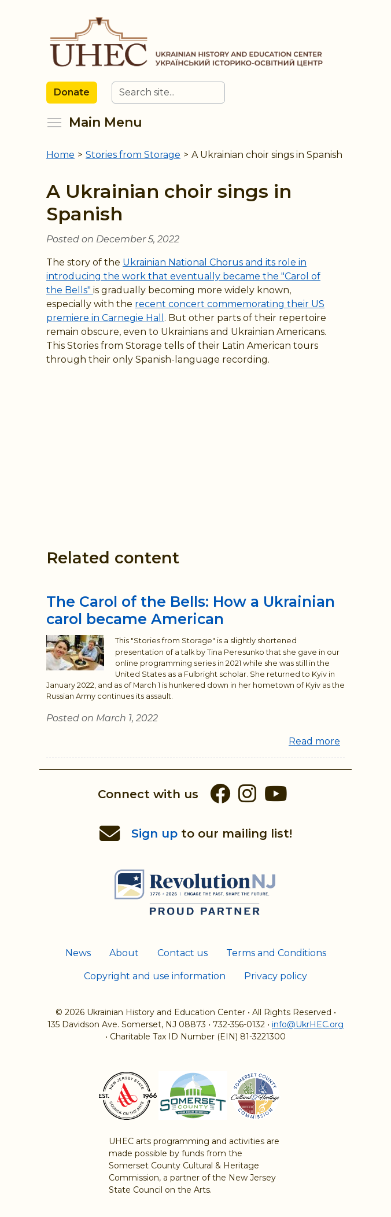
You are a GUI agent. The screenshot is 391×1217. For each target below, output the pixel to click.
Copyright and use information (155, 976)
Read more (314, 741)
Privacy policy (275, 976)
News (78, 952)
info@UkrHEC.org (308, 1024)
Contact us (182, 952)
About (124, 952)
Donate (72, 92)
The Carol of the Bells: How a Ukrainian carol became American (190, 610)
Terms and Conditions (276, 952)
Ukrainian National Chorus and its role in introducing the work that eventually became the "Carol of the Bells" (183, 276)
